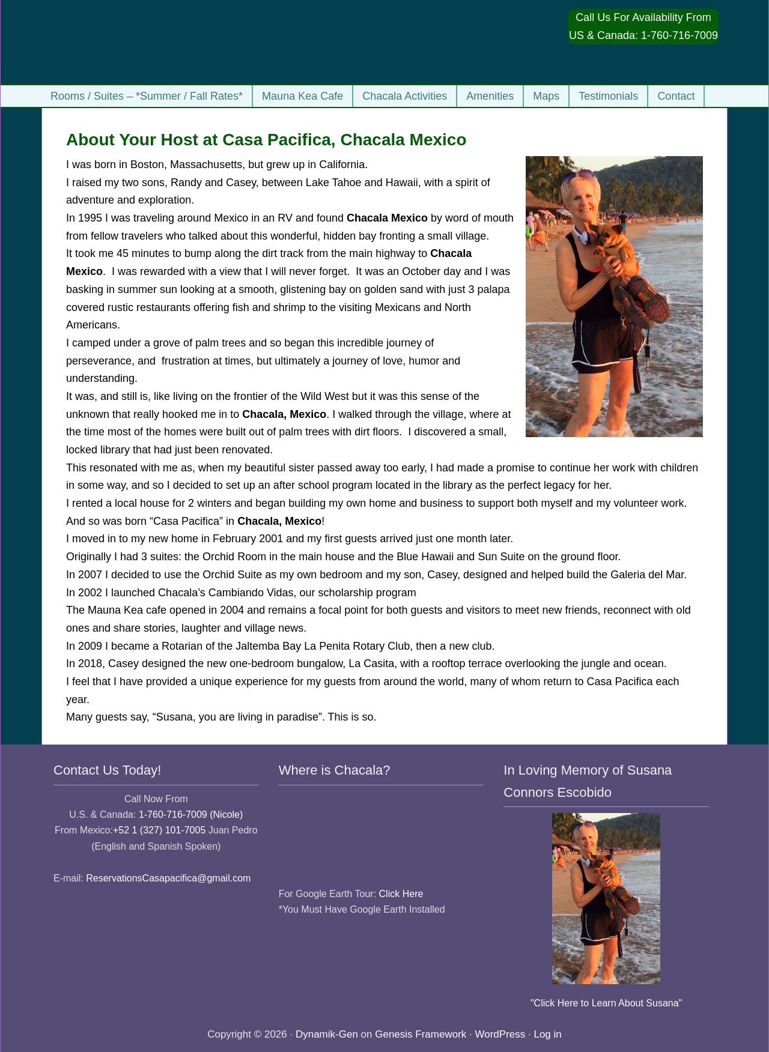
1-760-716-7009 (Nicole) (191, 814)
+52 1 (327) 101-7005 (159, 830)
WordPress (500, 1034)
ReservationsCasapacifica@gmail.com (168, 878)
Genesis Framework (420, 1034)
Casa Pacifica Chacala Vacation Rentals (167, 42)
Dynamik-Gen (327, 1034)
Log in (547, 1034)
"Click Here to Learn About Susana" (606, 1003)
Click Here (401, 894)
